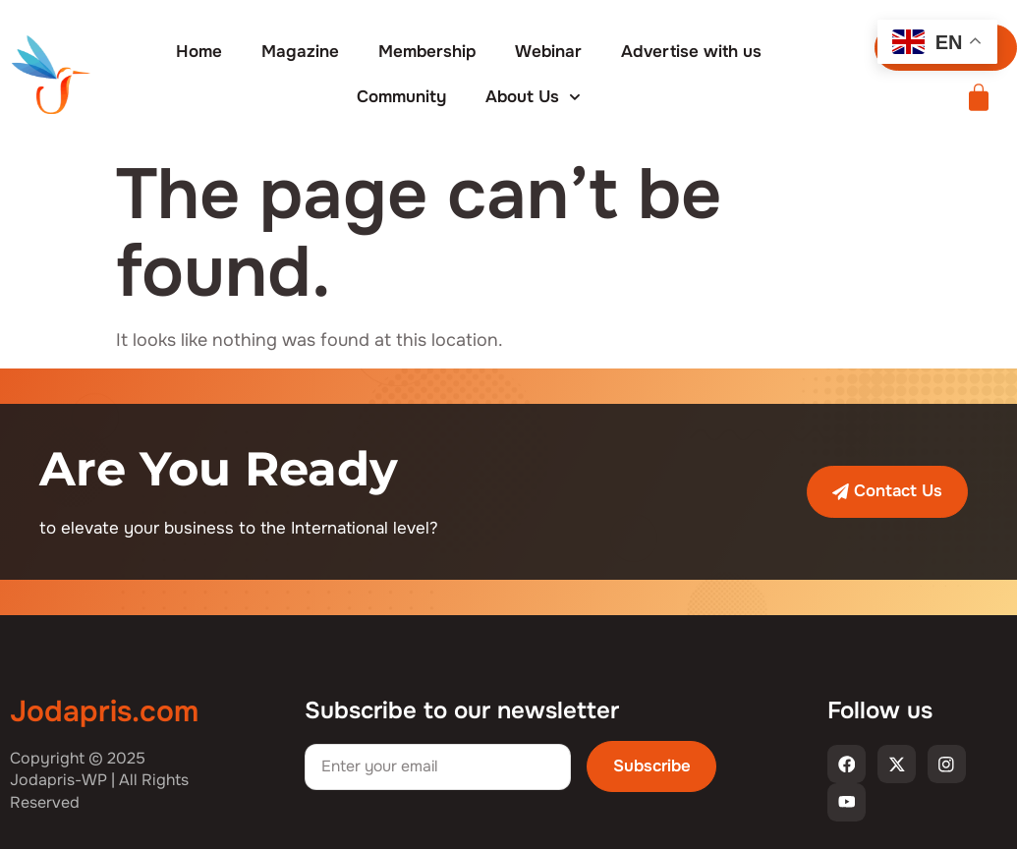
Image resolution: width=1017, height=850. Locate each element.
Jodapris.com (104, 711)
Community (401, 96)
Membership (427, 51)
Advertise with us (691, 51)
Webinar (548, 51)
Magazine (300, 51)
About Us (533, 97)
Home (199, 51)
